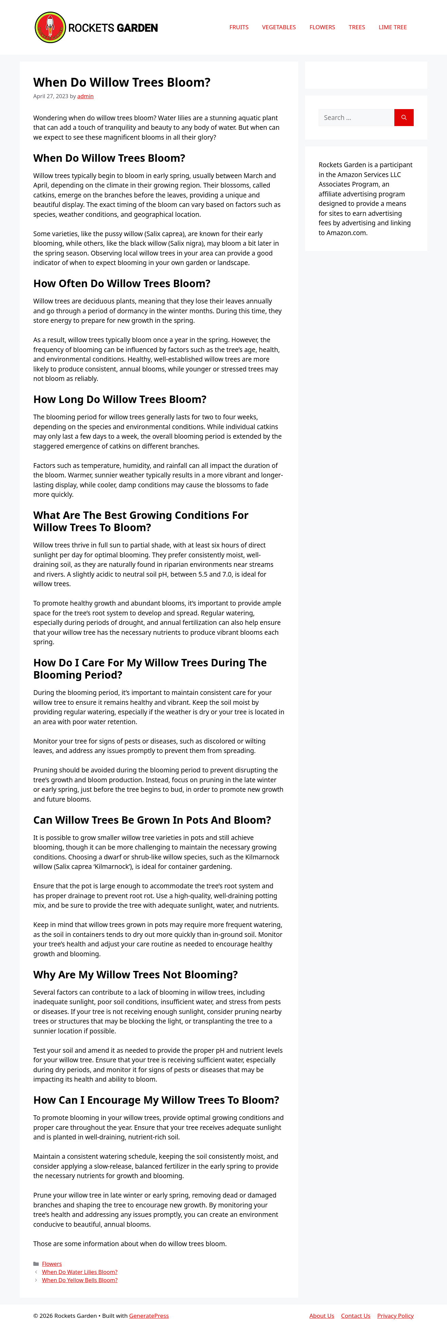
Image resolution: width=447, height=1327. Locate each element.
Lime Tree (393, 27)
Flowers (322, 27)
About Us (321, 1316)
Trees (357, 27)
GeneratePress (149, 1316)
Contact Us (356, 1316)
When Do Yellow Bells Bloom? (80, 1280)
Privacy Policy (395, 1316)
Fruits (238, 27)
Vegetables (279, 27)
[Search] (404, 117)
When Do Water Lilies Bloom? (80, 1272)
